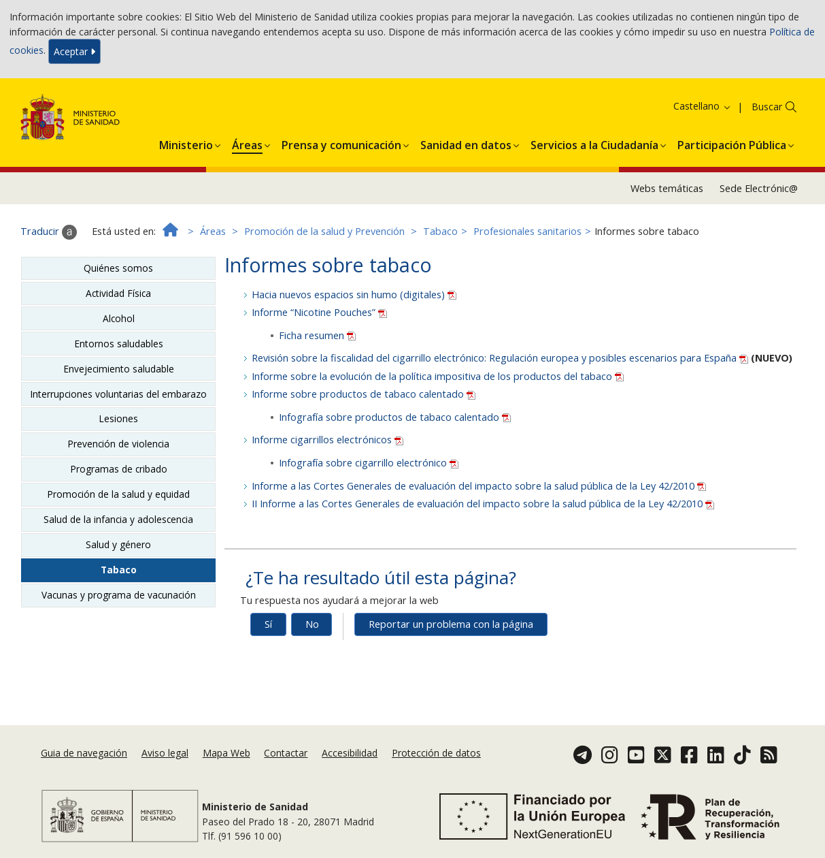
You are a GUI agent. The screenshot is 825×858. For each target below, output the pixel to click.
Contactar (285, 752)
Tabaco (440, 231)
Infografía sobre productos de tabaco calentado (395, 417)
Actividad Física (118, 293)
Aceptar (74, 51)
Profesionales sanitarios (527, 231)
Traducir (48, 232)
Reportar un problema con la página (451, 624)
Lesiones (118, 418)
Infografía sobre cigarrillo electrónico (368, 462)
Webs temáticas (666, 188)
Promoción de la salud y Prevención (324, 231)
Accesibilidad (349, 752)
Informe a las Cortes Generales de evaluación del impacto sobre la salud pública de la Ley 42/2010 (479, 485)
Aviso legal (164, 752)
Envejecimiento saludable (118, 368)
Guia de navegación (84, 752)
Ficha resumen (317, 335)
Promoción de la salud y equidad (118, 494)
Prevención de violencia (118, 443)
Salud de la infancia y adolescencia (118, 519)
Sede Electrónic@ (759, 188)
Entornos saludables (118, 343)
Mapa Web (226, 752)
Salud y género (118, 544)
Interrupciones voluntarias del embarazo (118, 393)
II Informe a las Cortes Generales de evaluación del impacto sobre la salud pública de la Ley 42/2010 (483, 503)
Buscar (767, 106)
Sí (268, 624)
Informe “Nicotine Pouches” (319, 312)
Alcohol (119, 318)
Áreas (213, 231)
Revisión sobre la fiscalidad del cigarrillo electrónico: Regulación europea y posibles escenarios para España (501, 357)
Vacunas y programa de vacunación (118, 594)
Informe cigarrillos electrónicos (327, 439)
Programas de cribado (118, 468)
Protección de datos (436, 752)
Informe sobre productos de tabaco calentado (363, 393)
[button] (186, 143)
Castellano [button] (702, 105)
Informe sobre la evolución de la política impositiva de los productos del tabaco (438, 376)
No (312, 624)
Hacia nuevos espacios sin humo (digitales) (354, 294)
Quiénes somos (118, 267)
